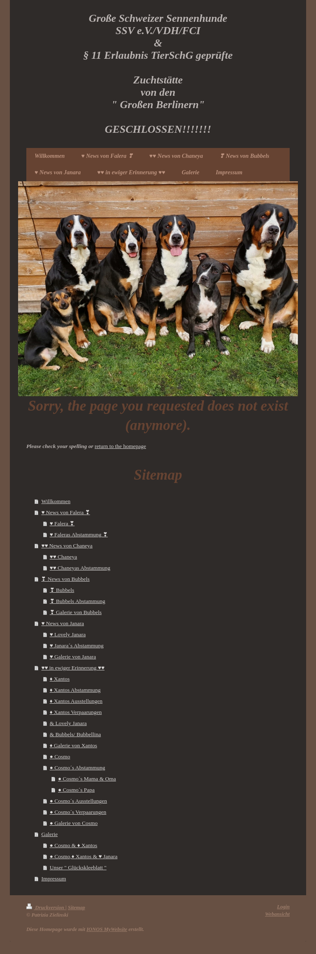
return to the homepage (120, 446)
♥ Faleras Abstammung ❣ (79, 534)
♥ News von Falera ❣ (65, 512)
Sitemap (76, 907)
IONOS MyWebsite (106, 929)
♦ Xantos (60, 679)
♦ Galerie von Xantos (73, 745)
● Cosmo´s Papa (76, 790)
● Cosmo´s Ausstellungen (78, 801)
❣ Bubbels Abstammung (77, 601)
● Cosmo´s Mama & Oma (87, 779)
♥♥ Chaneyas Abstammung (80, 568)
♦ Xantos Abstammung (75, 690)
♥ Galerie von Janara (73, 657)
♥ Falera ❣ (62, 523)
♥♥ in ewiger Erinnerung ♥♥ (73, 668)
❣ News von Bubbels (65, 579)
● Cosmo (60, 756)
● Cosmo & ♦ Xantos (74, 845)
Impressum (53, 878)
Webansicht (277, 914)
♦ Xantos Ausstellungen (76, 701)
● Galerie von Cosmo (74, 823)
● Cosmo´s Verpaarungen (78, 812)
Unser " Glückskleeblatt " (78, 867)
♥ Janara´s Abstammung (77, 645)
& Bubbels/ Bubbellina (75, 734)
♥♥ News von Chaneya (66, 546)
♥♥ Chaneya (63, 557)
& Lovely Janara (68, 723)
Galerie (49, 834)
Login (283, 907)
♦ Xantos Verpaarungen (76, 712)
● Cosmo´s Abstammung (77, 768)
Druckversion (45, 907)
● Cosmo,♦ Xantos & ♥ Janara (84, 856)
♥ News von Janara (62, 623)
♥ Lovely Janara (68, 634)
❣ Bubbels (62, 590)
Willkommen (55, 501)
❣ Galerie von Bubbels (76, 612)
